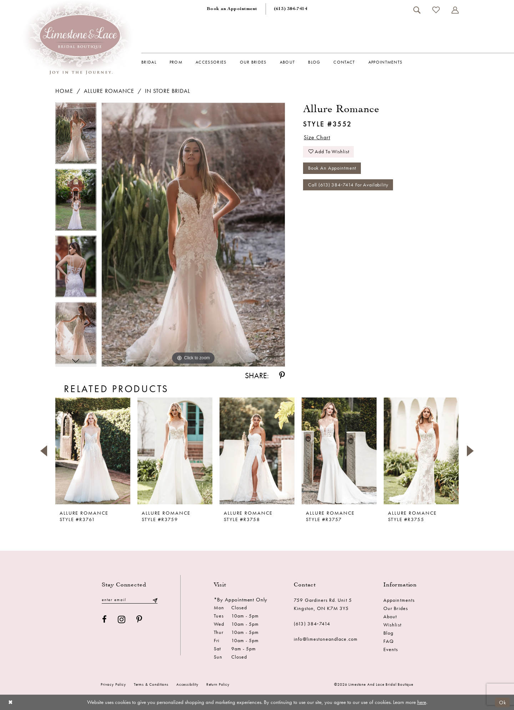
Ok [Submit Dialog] (502, 702)
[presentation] (92, 451)
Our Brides (395, 608)
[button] (454, 10)
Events (390, 649)
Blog (388, 633)
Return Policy (218, 684)
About (390, 616)
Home (64, 91)
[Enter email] (129, 600)
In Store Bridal (167, 91)
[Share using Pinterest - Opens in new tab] (282, 375)
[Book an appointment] (232, 9)
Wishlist (392, 624)
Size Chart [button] (317, 137)
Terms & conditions (151, 684)
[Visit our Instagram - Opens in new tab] (121, 619)
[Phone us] (291, 9)
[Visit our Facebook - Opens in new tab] (104, 619)
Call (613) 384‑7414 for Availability (348, 185)
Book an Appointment (332, 169)
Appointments (399, 600)
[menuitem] (232, 9)
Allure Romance (109, 91)
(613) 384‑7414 (312, 623)
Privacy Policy (113, 684)
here (421, 702)
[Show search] (416, 10)
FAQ (388, 641)
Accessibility (187, 684)
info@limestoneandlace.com (326, 639)
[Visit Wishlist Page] (435, 10)
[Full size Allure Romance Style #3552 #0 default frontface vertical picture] (193, 235)
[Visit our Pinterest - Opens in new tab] (139, 619)
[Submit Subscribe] (154, 600)
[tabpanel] (75, 135)
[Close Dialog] (10, 702)
